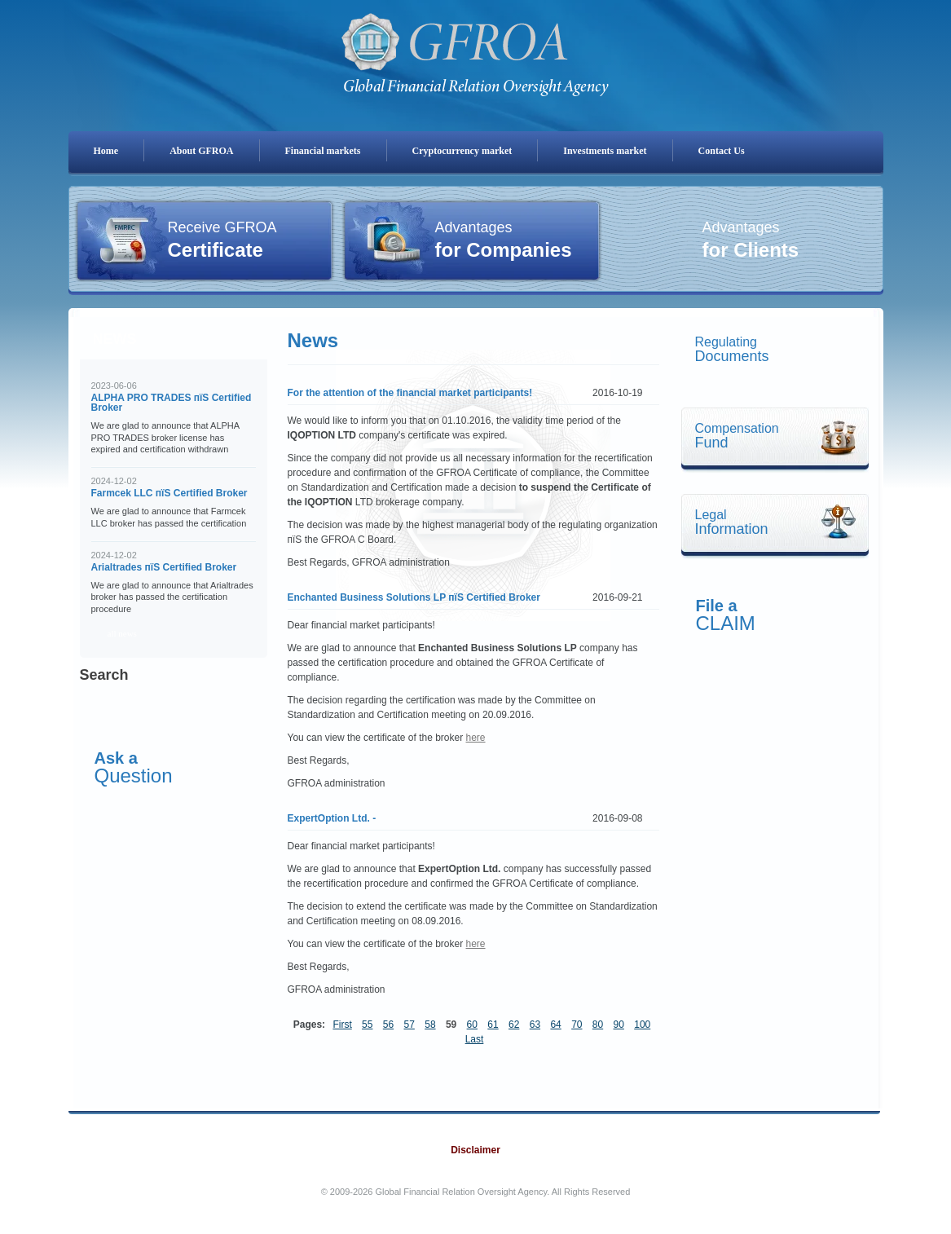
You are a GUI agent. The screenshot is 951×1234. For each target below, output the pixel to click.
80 (597, 1024)
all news (122, 633)
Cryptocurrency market (462, 150)
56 (388, 1024)
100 (642, 1024)
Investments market (604, 150)
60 (472, 1024)
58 (430, 1024)
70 (576, 1024)
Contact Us (721, 150)
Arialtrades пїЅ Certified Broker (164, 567)
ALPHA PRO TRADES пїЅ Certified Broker (171, 402)
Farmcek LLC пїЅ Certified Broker (169, 493)
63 (535, 1024)
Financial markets (323, 150)
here (476, 737)
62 (514, 1024)
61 (492, 1024)
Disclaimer (475, 1150)
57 (409, 1024)
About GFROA (201, 150)
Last (474, 1039)
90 (619, 1024)
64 (555, 1024)
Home (106, 150)
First (341, 1024)
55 (367, 1024)
